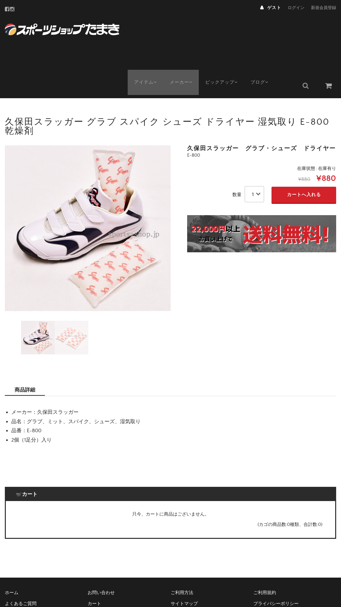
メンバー (14, 557)
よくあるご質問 (21, 546)
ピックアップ (227, 28)
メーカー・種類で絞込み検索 (117, 557)
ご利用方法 (182, 536)
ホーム (11, 536)
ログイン (296, 7)
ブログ (268, 28)
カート (94, 546)
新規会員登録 (323, 7)
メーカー (184, 28)
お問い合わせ (101, 536)
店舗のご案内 (184, 557)
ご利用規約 (264, 536)
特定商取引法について (276, 557)
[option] (88, 171)
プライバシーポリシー (276, 546)
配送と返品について (25, 568)
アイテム (145, 28)
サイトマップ (184, 546)
